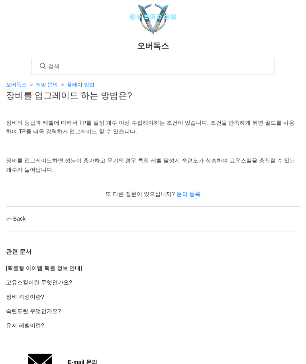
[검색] (153, 66)
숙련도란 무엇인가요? (33, 311)
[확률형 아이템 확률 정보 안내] (44, 268)
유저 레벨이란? (25, 325)
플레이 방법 (80, 85)
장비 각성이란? (25, 297)
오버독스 (16, 85)
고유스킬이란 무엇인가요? (39, 282)
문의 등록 (188, 194)
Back (16, 218)
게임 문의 (47, 85)
